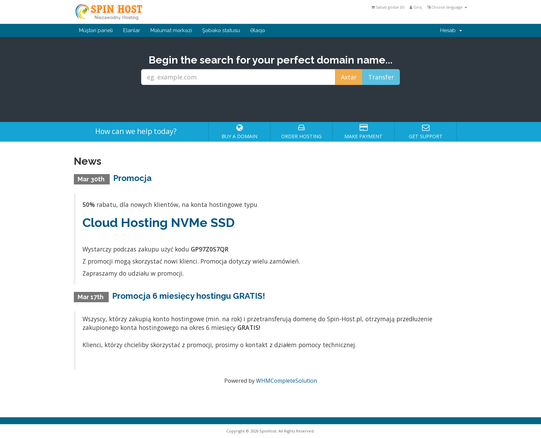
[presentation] (270, 103)
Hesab (451, 30)
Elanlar (131, 30)
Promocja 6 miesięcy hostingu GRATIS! (188, 296)
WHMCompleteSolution (286, 380)
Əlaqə (257, 30)
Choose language (447, 7)
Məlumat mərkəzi (171, 30)
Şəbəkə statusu (221, 30)
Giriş (416, 7)
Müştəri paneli (96, 30)
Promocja (132, 178)
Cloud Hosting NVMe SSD (158, 222)
